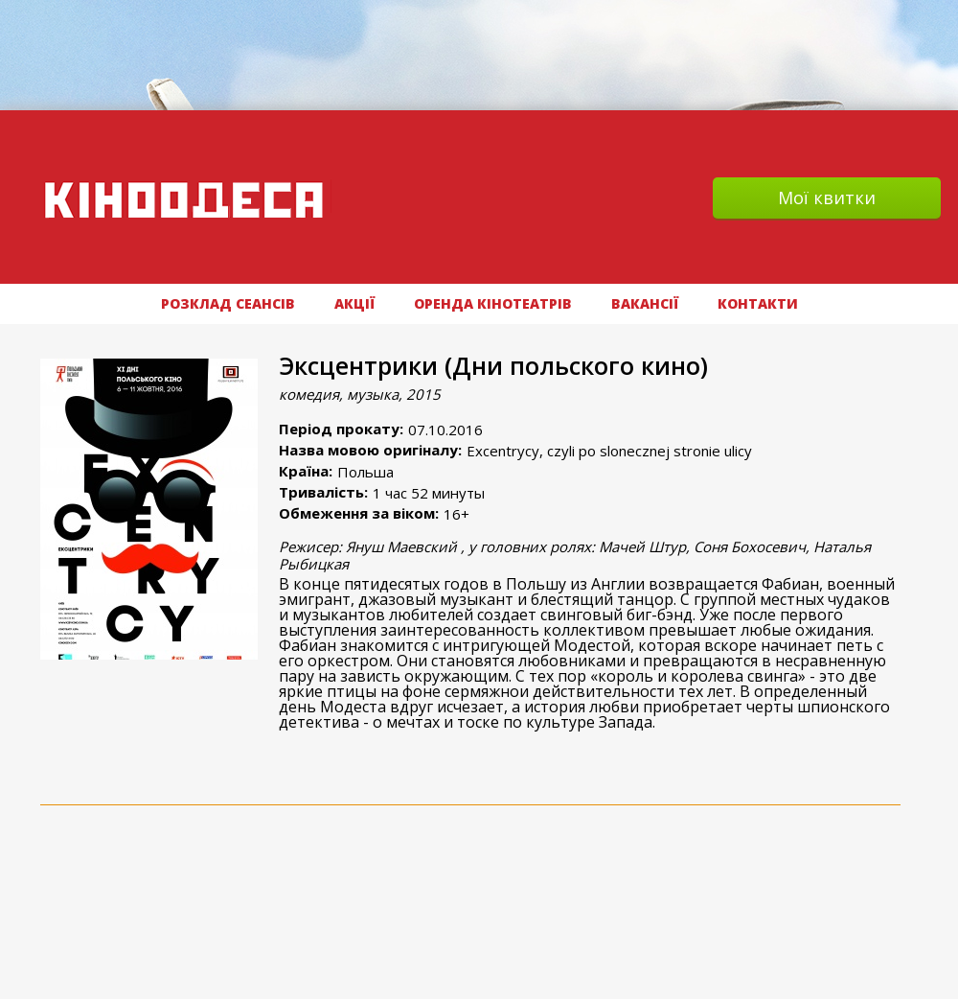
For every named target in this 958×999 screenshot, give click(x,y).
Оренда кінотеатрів (493, 303)
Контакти (758, 303)
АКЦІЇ (354, 303)
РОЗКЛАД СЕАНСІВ (228, 303)
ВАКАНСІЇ (644, 303)
